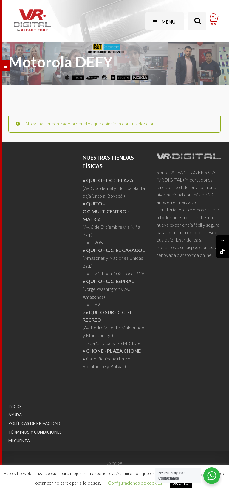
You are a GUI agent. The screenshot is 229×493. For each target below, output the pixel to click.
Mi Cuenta (19, 440)
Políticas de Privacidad (34, 423)
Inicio (14, 406)
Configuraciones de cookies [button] (135, 483)
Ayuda (15, 414)
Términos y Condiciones (35, 432)
